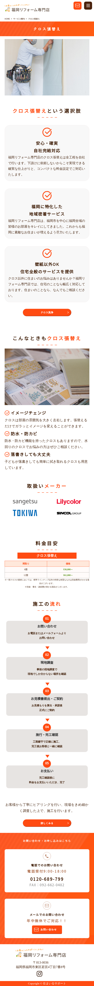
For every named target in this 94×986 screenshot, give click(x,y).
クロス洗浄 (47, 312)
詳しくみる (47, 823)
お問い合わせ (48, 929)
